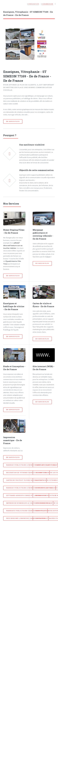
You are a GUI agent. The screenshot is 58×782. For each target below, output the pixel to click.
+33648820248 (47, 4)
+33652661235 (33, 4)
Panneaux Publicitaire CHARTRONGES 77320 (25, 511)
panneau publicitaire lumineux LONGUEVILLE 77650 (29, 488)
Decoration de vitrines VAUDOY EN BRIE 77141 (26, 472)
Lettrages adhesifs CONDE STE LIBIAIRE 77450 (26, 495)
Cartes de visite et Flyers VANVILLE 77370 (25, 480)
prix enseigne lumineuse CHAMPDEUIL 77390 (26, 518)
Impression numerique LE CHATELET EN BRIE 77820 (28, 503)
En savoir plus (12, 121)
